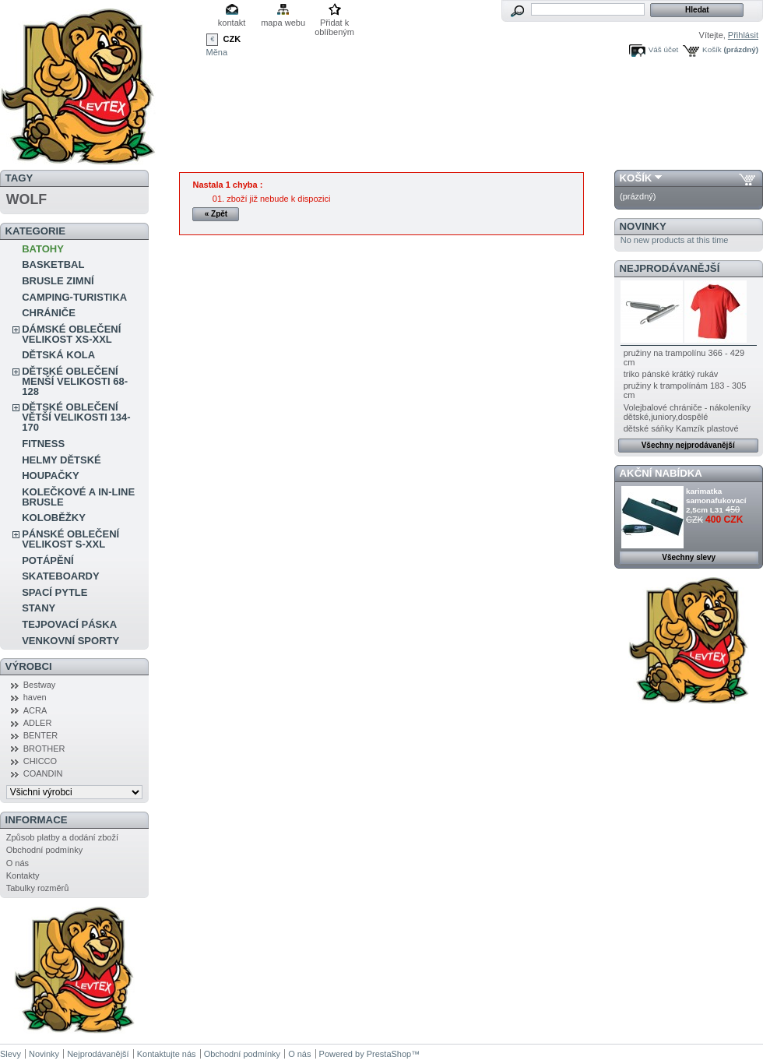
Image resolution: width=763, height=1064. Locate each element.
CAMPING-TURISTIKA (74, 297)
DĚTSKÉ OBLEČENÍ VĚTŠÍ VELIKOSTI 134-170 (76, 417)
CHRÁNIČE (49, 313)
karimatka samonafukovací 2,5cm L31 (716, 500)
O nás (17, 863)
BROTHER (44, 748)
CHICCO (40, 761)
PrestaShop (389, 1054)
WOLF (26, 199)
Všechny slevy (689, 557)
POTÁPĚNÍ (47, 560)
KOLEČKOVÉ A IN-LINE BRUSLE (78, 497)
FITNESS (43, 443)
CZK (232, 39)
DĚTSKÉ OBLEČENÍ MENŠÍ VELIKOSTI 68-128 (75, 381)
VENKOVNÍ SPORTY (70, 641)
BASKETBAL (53, 264)
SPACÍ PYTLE (54, 592)
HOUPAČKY (50, 475)
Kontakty (23, 875)
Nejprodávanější (670, 268)
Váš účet (663, 49)
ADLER (37, 723)
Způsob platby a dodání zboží (62, 837)
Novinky (643, 226)
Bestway (39, 684)
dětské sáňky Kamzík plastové (681, 428)
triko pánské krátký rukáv (671, 374)
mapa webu (283, 22)
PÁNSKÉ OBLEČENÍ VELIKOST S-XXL (70, 539)
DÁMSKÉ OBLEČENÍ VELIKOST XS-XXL (71, 334)
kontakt (231, 22)
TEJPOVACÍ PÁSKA (69, 624)
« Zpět (216, 214)
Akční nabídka (661, 473)
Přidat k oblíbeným (334, 24)
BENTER (40, 735)
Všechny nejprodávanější (688, 445)
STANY (38, 608)
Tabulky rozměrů (37, 888)
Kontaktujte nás (166, 1054)
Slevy (10, 1054)
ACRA (35, 710)
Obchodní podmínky (44, 849)
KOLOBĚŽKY (54, 517)
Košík (712, 49)
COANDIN (43, 773)
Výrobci (28, 666)
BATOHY (43, 249)
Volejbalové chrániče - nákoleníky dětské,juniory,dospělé (687, 412)
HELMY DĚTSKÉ (61, 460)
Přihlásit (743, 35)
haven (35, 697)
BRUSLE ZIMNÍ (57, 281)
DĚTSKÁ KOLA (58, 355)
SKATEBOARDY (60, 576)
